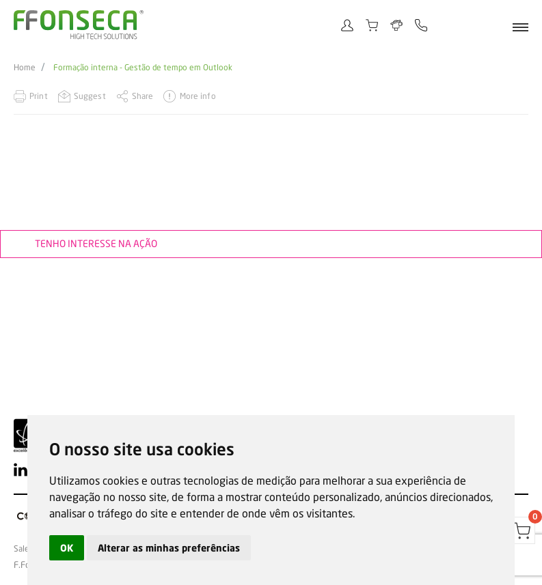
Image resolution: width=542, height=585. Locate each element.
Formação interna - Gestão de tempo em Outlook (142, 67)
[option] (271, 150)
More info (198, 96)
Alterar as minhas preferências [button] (169, 548)
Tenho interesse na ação (96, 243)
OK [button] (66, 548)
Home (25, 67)
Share (143, 96)
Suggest (90, 96)
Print (38, 96)
